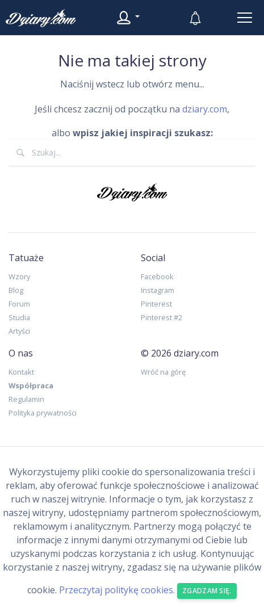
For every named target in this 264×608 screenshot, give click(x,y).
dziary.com (204, 109)
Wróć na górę (163, 372)
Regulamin (26, 399)
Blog (16, 290)
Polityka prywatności (43, 413)
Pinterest (156, 304)
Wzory (19, 276)
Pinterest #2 (161, 317)
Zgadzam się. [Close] (207, 591)
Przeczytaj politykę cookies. (117, 590)
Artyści (19, 331)
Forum (19, 304)
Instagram (157, 290)
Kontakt (21, 372)
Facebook (157, 276)
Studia (19, 317)
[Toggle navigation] (244, 17)
